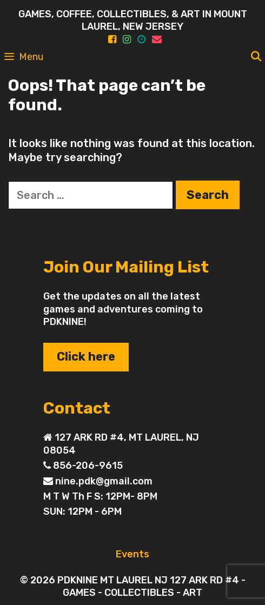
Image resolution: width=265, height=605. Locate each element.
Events (132, 554)
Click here (86, 356)
